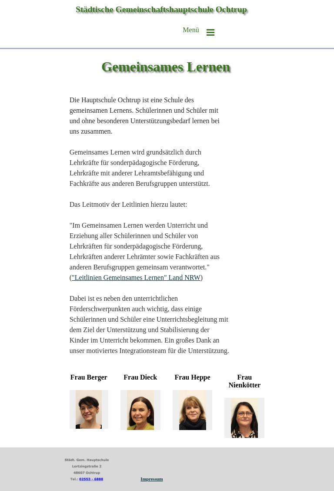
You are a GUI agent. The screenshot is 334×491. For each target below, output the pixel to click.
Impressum (151, 479)
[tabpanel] (150, 225)
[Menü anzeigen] (210, 32)
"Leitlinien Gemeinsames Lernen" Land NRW (136, 277)
